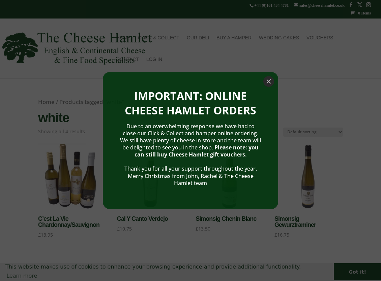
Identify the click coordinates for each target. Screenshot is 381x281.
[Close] (268, 63)
